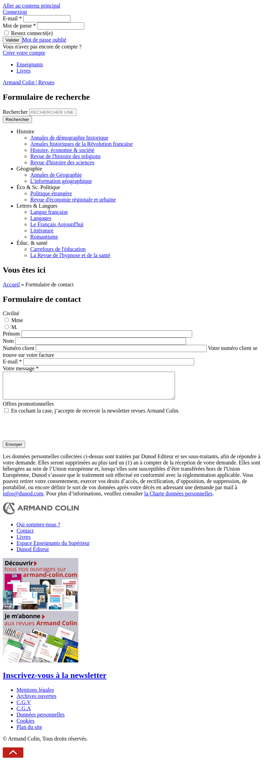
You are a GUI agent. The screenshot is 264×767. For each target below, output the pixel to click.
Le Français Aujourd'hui (57, 224)
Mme (17, 320)
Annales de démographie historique (69, 138)
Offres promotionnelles (28, 409)
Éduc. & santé (31, 243)
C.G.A (23, 713)
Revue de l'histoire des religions (65, 156)
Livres (23, 71)
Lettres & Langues (36, 206)
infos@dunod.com (23, 499)
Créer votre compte (24, 53)
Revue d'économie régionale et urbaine (73, 199)
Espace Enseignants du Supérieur (53, 548)
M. (14, 327)
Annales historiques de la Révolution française (81, 144)
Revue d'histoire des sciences (62, 162)
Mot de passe (19, 26)
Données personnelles (40, 720)
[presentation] (55, 432)
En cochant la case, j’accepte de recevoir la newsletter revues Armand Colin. (95, 416)
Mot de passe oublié (44, 40)
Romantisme (44, 237)
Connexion (15, 12)
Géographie (29, 169)
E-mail (12, 18)
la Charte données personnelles (178, 499)
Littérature (42, 230)
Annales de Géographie (56, 175)
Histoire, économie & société (62, 150)
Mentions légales (35, 695)
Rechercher (16, 112)
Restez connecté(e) (32, 33)
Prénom (12, 334)
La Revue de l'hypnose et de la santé (70, 255)
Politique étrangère (51, 193)
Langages (40, 218)
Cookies (25, 726)
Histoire (25, 131)
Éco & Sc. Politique (38, 187)
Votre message (21, 368)
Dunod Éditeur (32, 554)
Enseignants (29, 64)
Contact (25, 536)
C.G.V (23, 707)
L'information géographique (61, 181)
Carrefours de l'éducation (58, 249)
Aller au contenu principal (31, 6)
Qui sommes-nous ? (38, 530)
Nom (9, 341)
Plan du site (29, 732)
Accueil (11, 284)
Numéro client (19, 348)
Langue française (49, 212)
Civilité (11, 313)
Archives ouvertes (36, 701)
